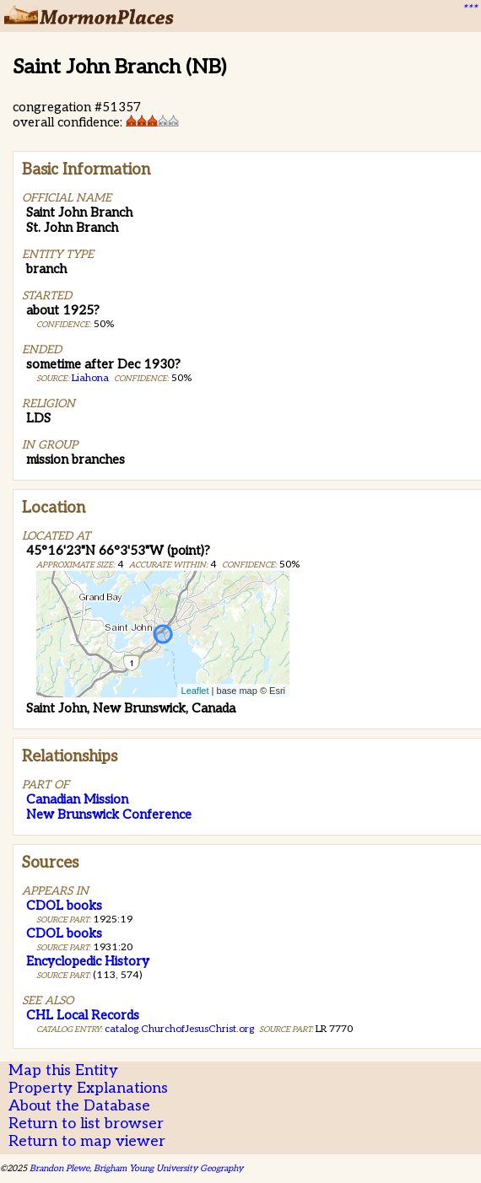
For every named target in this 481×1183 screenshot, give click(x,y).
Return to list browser (86, 1123)
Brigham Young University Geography (168, 1168)
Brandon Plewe (59, 1168)
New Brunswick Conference (109, 814)
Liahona (90, 378)
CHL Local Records (82, 1015)
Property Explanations (88, 1088)
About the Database (79, 1106)
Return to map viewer (86, 1141)
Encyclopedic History (87, 961)
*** (469, 9)
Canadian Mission (77, 799)
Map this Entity (63, 1070)
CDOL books (64, 905)
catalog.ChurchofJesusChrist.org (179, 1029)
